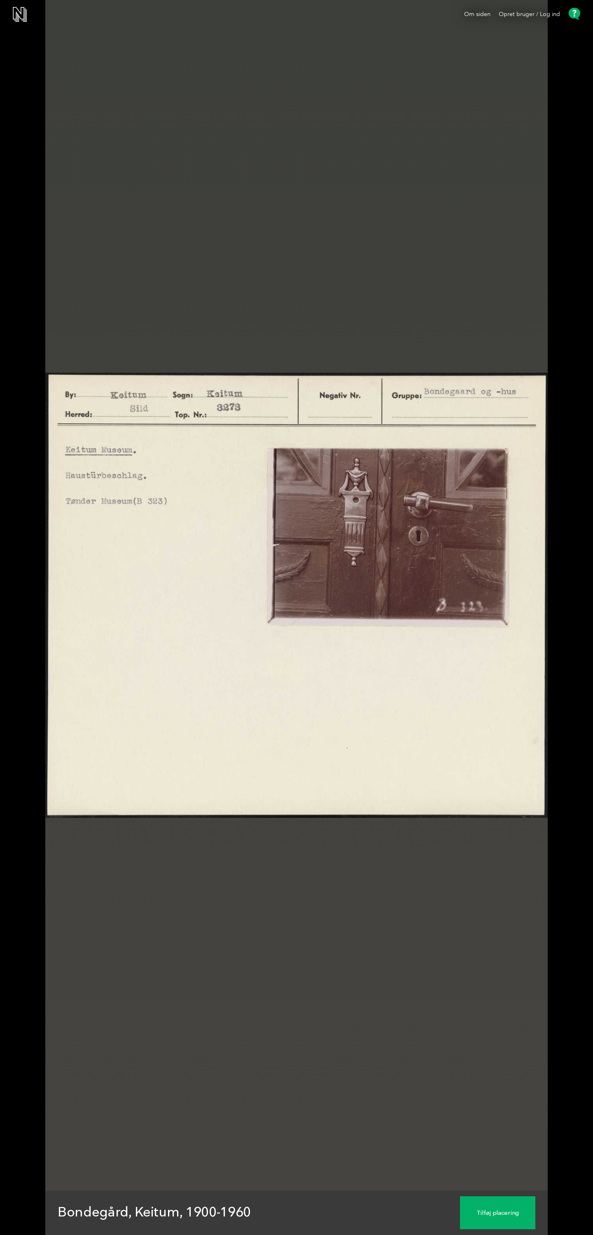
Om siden (477, 14)
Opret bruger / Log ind (529, 14)
